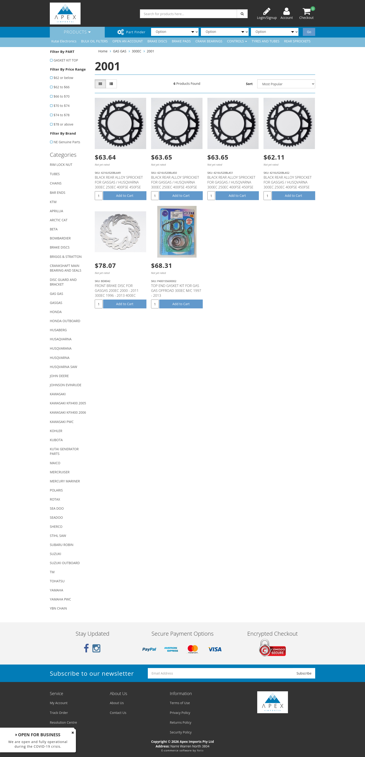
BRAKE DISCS (157, 41)
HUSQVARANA (60, 348)
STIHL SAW (58, 535)
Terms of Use (180, 703)
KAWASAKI (58, 394)
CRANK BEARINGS (209, 41)
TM (52, 572)
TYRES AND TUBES (265, 41)
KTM (53, 202)
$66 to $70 (62, 96)
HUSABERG (58, 330)
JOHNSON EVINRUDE (65, 385)
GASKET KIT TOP (66, 60)
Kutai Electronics (64, 41)
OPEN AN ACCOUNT (127, 41)
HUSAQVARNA (60, 339)
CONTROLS (237, 41)
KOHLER (56, 431)
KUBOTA (56, 440)
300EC (136, 51)
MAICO (55, 463)
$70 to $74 (62, 105)
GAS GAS (56, 293)
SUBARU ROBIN (61, 544)
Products (77, 32)
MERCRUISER (60, 472)
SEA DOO (57, 508)
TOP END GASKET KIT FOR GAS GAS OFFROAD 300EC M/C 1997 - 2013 (176, 290)
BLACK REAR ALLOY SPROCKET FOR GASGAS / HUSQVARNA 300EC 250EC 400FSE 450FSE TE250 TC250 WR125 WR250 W (119, 184)
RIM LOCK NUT (61, 164)
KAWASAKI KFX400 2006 (68, 412)
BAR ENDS (57, 192)
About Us (117, 703)
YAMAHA (56, 590)
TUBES (55, 174)
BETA (53, 229)
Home (103, 51)
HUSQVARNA (59, 357)
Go (309, 32)
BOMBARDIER (60, 238)
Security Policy (181, 732)
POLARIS (56, 490)
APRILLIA (56, 211)
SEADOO (56, 517)
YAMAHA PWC (60, 599)
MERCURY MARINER (65, 481)
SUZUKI (55, 554)
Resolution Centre (63, 722)
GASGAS (56, 302)
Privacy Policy (180, 712)
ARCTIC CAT (59, 220)
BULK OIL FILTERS (94, 41)
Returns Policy (180, 722)
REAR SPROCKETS (297, 41)
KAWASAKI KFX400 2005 (68, 403)
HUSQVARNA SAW (63, 367)
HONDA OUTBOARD (65, 321)
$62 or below (63, 77)
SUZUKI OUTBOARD (65, 563)
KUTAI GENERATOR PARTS (64, 451)
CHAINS (55, 183)
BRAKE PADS (181, 41)
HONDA (56, 312)
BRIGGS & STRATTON (66, 256)
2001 (150, 51)
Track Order (59, 712)
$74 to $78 (62, 115)
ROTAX (55, 499)
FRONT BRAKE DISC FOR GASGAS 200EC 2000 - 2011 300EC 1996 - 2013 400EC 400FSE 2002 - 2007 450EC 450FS (117, 295)
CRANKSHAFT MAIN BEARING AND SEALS (65, 268)
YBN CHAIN (58, 608)
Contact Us (118, 712)
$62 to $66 (62, 87)
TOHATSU (57, 581)
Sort (249, 84)
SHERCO (56, 526)
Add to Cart (124, 195)
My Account (59, 703)
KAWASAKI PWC (62, 421)
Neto (200, 750)
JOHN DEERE (59, 376)
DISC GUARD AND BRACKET (63, 281)
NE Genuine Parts (67, 142)
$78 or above (63, 124)
